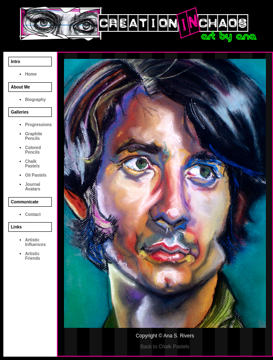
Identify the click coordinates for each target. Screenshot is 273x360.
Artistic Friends (32, 256)
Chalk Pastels (32, 163)
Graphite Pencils (33, 136)
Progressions (38, 124)
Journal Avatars (32, 186)
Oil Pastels (35, 175)
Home (31, 74)
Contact (33, 214)
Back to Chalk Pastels (164, 347)
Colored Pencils (33, 150)
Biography (35, 99)
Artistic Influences (35, 242)
